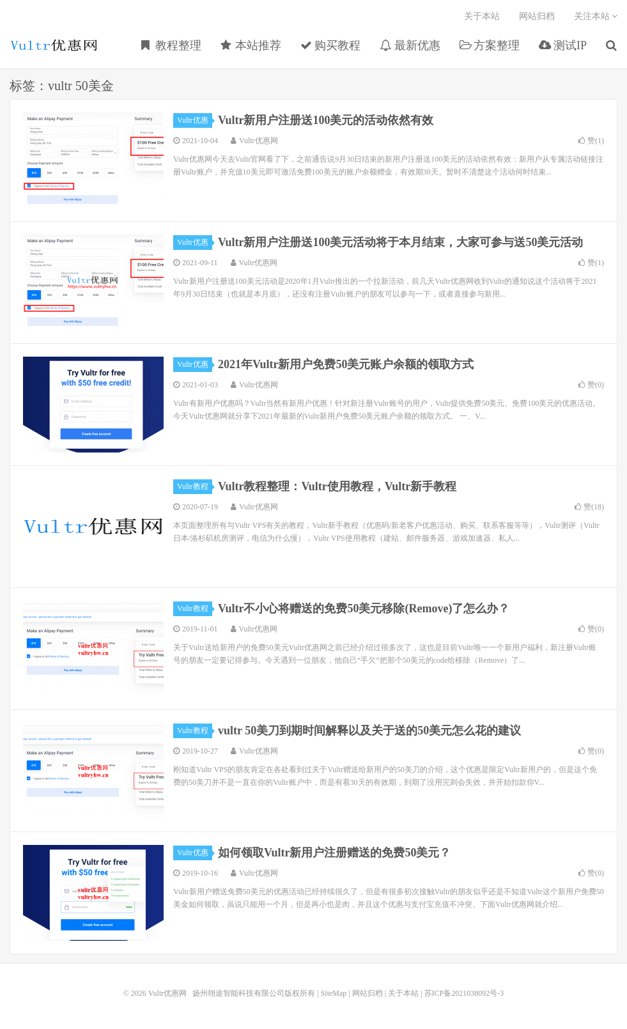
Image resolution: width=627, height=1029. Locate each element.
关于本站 (482, 16)
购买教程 (330, 45)
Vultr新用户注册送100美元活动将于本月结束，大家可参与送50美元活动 (400, 242)
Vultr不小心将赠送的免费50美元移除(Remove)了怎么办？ (363, 608)
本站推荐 (251, 45)
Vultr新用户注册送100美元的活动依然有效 (325, 120)
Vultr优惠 (194, 120)
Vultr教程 (194, 486)
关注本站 (596, 16)
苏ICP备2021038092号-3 (464, 993)
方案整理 (490, 45)
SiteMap (334, 993)
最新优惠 (410, 45)
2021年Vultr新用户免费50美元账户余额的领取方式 (346, 364)
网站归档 (537, 16)
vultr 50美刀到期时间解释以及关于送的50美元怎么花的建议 (369, 730)
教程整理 (171, 45)
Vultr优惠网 (54, 45)
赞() (591, 140)
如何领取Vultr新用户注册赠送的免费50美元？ (334, 852)
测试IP (563, 45)
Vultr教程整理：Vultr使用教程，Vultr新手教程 (337, 486)
